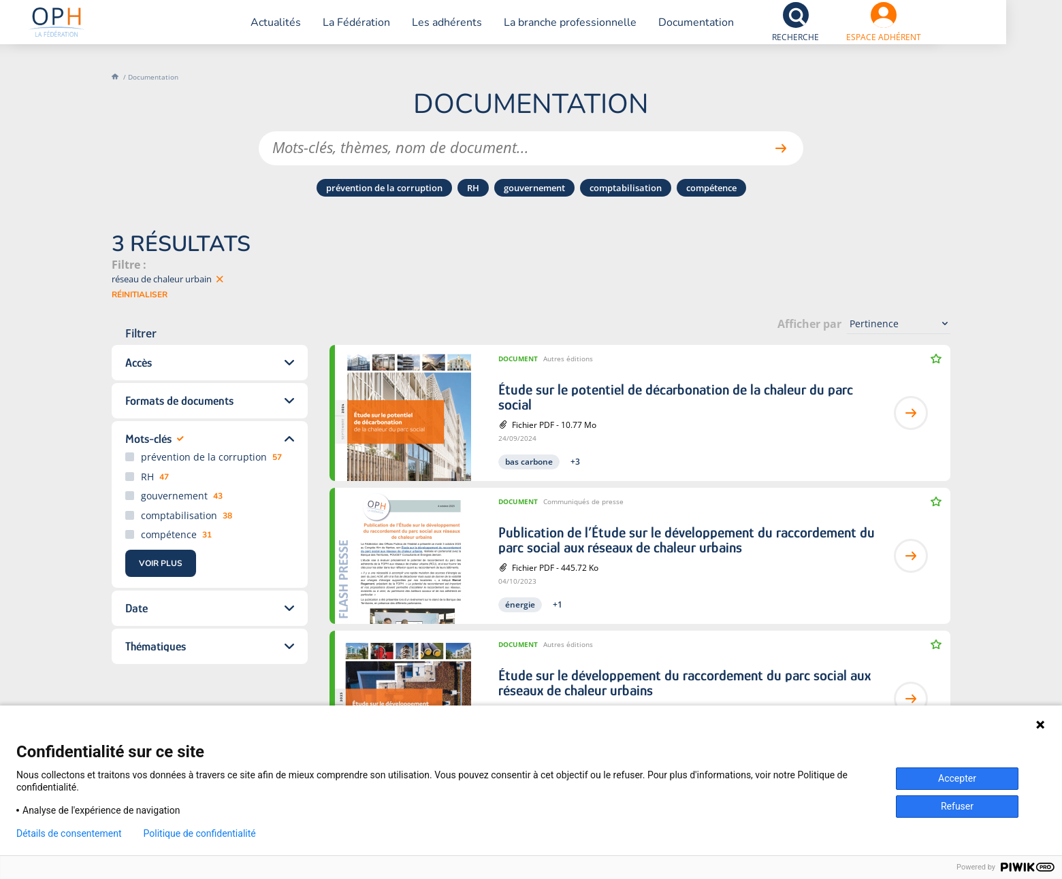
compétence (711, 188)
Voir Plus (160, 563)
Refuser (957, 806)
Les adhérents (476, 30)
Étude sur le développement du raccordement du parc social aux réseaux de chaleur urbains (684, 683)
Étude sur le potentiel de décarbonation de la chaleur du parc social (675, 397)
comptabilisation (626, 188)
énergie (520, 604)
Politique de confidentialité (200, 833)
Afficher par (809, 324)
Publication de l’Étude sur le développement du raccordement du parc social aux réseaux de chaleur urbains (686, 540)
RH (473, 188)
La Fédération (385, 30)
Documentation (725, 30)
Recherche (824, 45)
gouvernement (534, 188)
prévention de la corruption (384, 188)
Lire (911, 413)
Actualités (305, 30)
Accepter (957, 778)
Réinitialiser (139, 295)
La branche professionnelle (599, 30)
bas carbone (529, 461)
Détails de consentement (69, 833)
